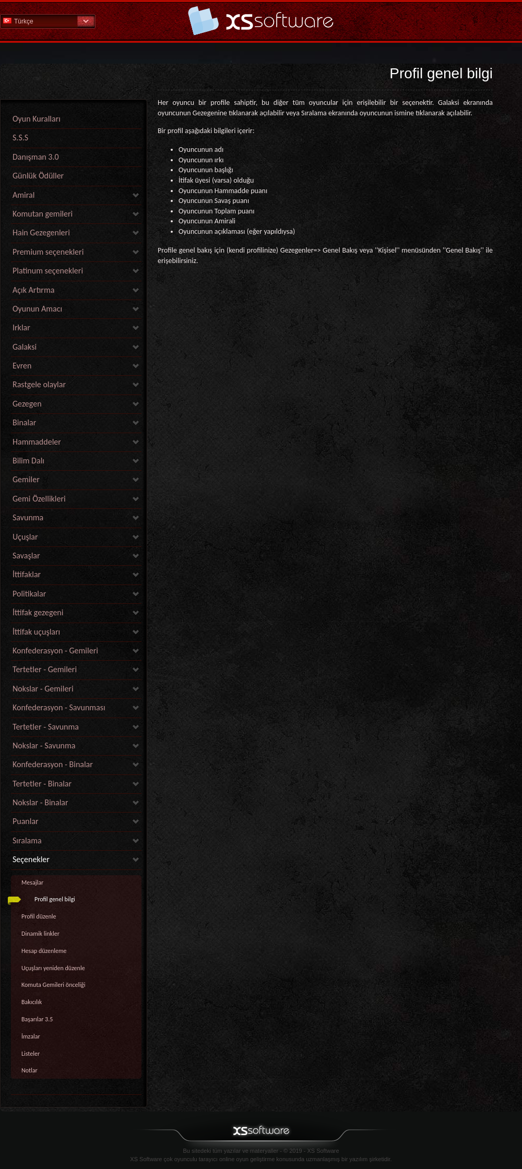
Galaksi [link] (25, 347)
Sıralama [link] (27, 840)
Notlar (29, 1070)
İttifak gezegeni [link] (38, 612)
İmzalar (30, 1036)
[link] (76, 1092)
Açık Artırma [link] (33, 290)
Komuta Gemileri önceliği (53, 984)
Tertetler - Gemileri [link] (45, 669)
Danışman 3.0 (36, 157)
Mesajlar (32, 882)
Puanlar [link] (26, 821)
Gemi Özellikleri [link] (39, 499)
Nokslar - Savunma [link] (44, 745)
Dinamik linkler (40, 933)
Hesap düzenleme (44, 951)
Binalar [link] (24, 422)
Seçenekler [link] (31, 859)
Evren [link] (22, 366)
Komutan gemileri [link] (43, 214)
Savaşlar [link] (26, 555)
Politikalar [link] (29, 594)
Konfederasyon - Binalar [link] (53, 764)
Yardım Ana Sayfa (261, 20)
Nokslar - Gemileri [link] (43, 689)
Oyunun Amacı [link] (37, 309)
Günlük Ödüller (38, 176)
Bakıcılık (31, 1002)
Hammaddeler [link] (37, 442)
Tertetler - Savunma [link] (46, 727)
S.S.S (20, 137)
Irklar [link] (21, 327)
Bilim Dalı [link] (28, 461)
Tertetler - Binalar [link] (42, 784)
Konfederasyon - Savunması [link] (59, 707)
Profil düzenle (38, 916)
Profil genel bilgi (54, 899)
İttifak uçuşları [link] (36, 632)
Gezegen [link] (27, 404)
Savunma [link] (28, 517)
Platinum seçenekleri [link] (48, 271)
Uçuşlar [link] (25, 537)
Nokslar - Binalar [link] (40, 802)
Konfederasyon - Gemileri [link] (55, 650)
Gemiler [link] (26, 479)
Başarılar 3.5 (37, 1019)
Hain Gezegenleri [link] (41, 232)
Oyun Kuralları (37, 119)
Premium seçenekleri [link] (48, 252)
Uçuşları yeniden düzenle (53, 968)
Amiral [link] (23, 195)
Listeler (30, 1053)
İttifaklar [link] (27, 574)
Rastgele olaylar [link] (39, 384)
